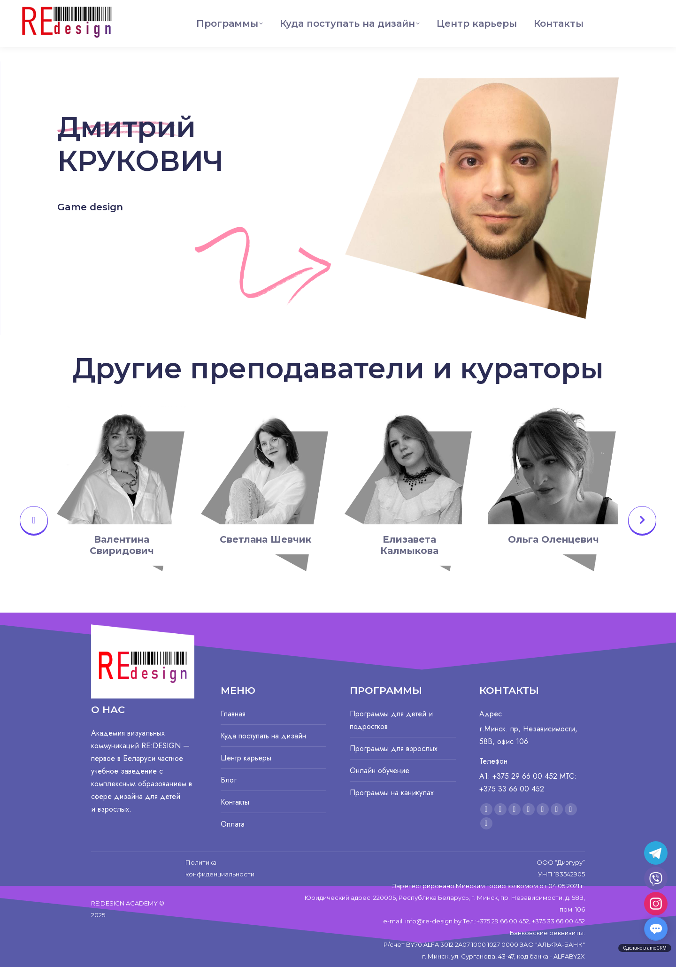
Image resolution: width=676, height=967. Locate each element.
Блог (229, 780)
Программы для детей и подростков (391, 720)
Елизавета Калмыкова (409, 545)
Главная (233, 713)
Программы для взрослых (394, 748)
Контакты (235, 802)
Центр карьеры (246, 757)
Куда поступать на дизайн (263, 735)
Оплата (233, 824)
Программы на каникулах (392, 792)
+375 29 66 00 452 (626, 7)
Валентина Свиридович (122, 545)
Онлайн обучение (379, 770)
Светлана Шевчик (265, 539)
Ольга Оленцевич (553, 539)
